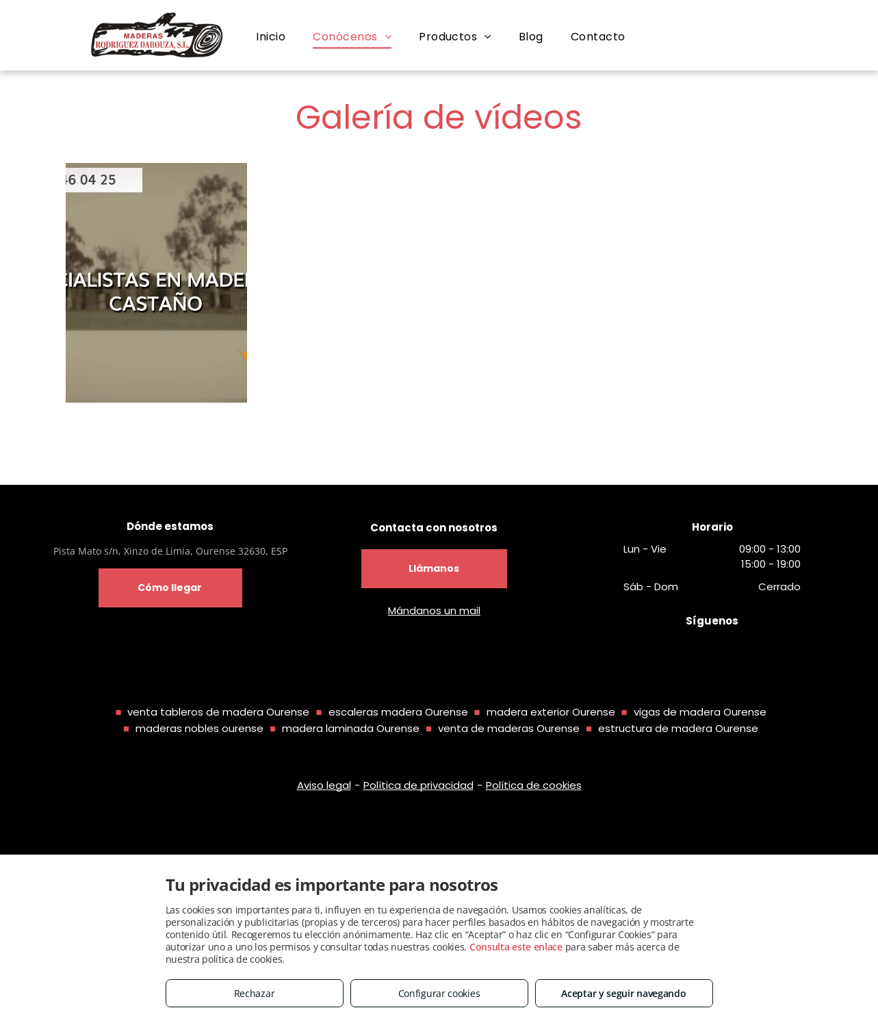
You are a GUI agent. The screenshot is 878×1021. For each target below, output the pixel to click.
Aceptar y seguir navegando (623, 993)
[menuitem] (270, 37)
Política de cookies (534, 785)
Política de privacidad (418, 785)
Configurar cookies (439, 993)
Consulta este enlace (516, 946)
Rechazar (254, 993)
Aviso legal (324, 785)
